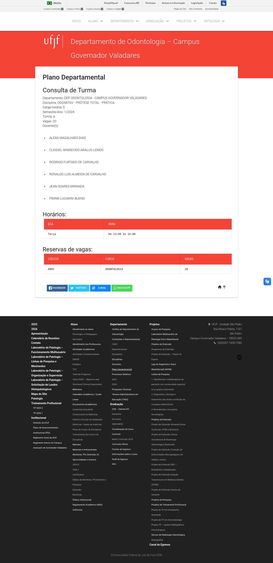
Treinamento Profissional (46, 403)
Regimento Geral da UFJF (45, 438)
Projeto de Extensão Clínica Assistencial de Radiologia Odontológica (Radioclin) (164, 439)
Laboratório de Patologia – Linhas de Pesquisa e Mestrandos (47, 361)
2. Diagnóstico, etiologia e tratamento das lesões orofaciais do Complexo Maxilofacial (168, 399)
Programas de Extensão (162, 349)
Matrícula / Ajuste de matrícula (87, 424)
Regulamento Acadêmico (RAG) (87, 505)
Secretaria (77, 339)
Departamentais (119, 349)
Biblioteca (77, 389)
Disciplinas (117, 359)
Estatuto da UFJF (41, 423)
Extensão (77, 490)
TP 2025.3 (38, 408)
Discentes (116, 414)
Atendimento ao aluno (83, 329)
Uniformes (77, 510)
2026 (34, 329)
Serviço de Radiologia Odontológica (168, 535)
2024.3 (76, 464)
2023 (114, 379)
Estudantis (117, 354)
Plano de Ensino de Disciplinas (87, 429)
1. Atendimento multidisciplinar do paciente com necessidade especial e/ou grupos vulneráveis (168, 384)
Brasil (53, 3)
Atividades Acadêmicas (84, 349)
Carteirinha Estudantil (83, 409)
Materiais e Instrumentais (85, 449)
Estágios (77, 364)
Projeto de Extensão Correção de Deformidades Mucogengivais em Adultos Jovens (167, 454)
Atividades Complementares (86, 354)
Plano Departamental (122, 369)
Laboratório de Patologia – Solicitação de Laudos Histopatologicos (47, 384)
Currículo (116, 434)
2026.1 (76, 470)
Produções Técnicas (121, 389)
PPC (114, 464)
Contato (36, 342)
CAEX (114, 344)
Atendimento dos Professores (87, 344)
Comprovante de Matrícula (85, 414)
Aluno (93, 21)
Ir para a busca (94, 9)
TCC (75, 369)
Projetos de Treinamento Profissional (168, 505)
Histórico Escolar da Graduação (87, 419)
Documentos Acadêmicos (85, 404)
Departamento (122, 21)
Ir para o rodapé (115, 9)
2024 (114, 384)
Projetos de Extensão (161, 344)
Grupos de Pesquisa (160, 329)
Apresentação (39, 333)
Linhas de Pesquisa (160, 374)
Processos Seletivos (121, 374)
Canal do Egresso (160, 544)
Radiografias (157, 540)
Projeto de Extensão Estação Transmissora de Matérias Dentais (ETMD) (167, 479)
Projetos (184, 21)
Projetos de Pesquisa (161, 500)
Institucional (38, 417)
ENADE (76, 359)
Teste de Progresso (82, 374)
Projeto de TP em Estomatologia (166, 520)
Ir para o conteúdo (53, 9)
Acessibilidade (211, 9)
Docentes (116, 364)
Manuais (77, 444)
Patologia (212, 21)
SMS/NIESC (117, 424)
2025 (34, 324)
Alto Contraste (195, 9)
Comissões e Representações (126, 339)
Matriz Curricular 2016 (122, 439)
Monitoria (77, 495)
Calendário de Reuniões (45, 338)
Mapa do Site (180, 9)
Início (76, 21)
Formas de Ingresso (121, 449)
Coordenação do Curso (123, 429)
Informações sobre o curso (124, 454)
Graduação (155, 21)
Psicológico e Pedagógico (85, 334)
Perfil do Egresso (120, 459)
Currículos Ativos (120, 444)
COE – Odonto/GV (120, 409)
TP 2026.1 (38, 413)
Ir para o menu (75, 9)
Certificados (78, 474)
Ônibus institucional (82, 500)
